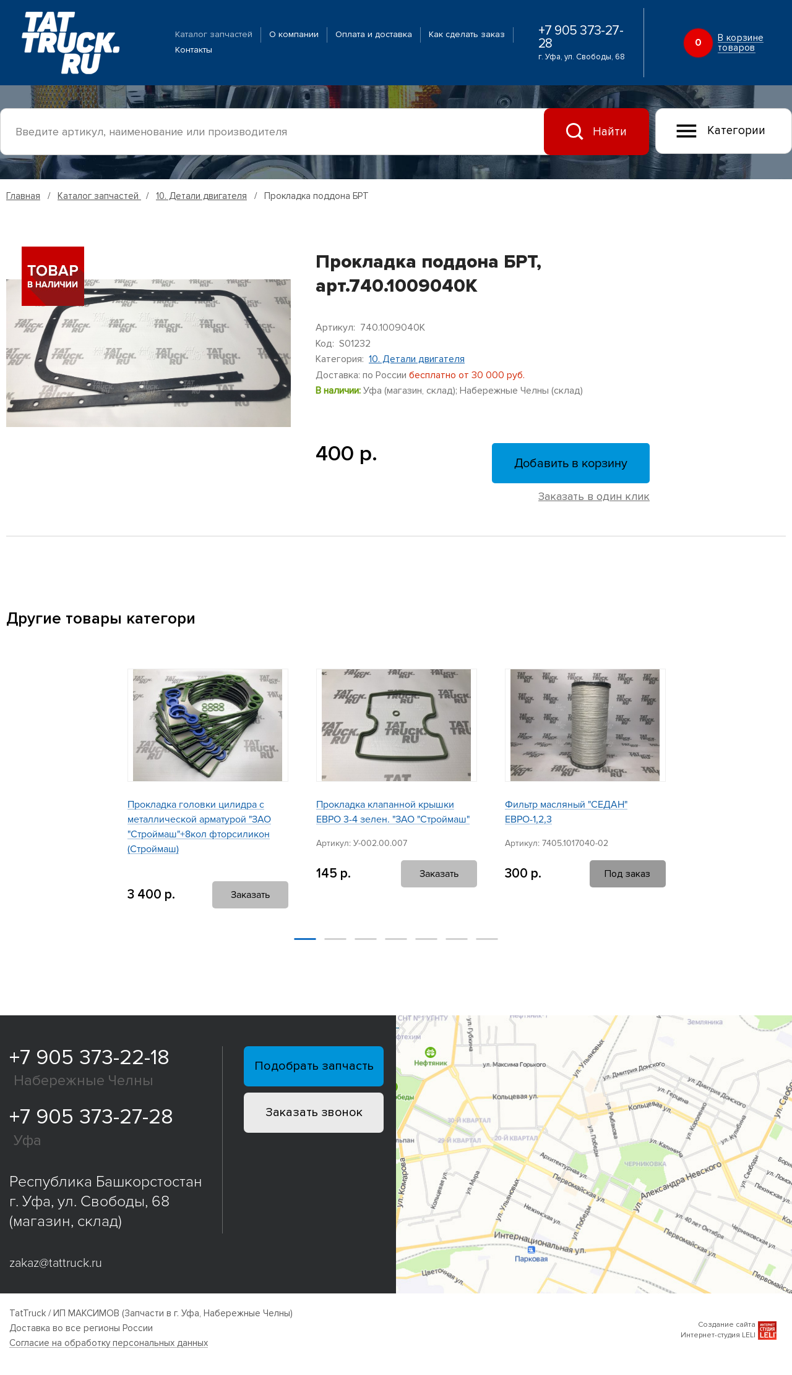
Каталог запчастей (213, 34)
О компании (294, 34)
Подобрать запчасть (314, 1066)
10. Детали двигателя (201, 195)
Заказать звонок (314, 1112)
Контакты (193, 49)
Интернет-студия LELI (718, 1335)
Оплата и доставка (373, 34)
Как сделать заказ (467, 34)
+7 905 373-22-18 (89, 1057)
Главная (23, 195)
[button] (94, 798)
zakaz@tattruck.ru (55, 1263)
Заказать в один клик (594, 496)
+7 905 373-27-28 (580, 37)
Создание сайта (726, 1324)
